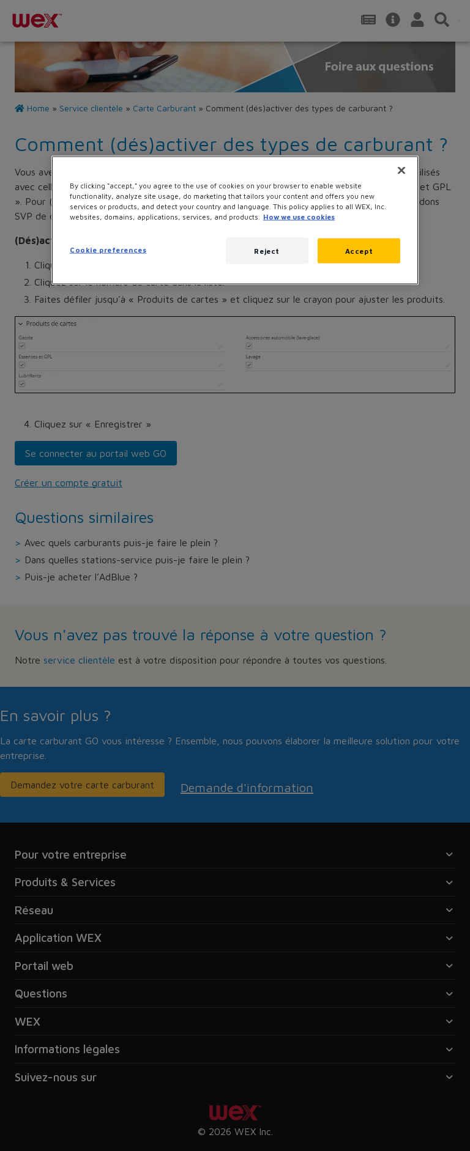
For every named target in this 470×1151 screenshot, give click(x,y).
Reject (266, 250)
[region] (235, 220)
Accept (359, 250)
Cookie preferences (108, 249)
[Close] (401, 170)
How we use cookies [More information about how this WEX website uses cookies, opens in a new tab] (299, 217)
